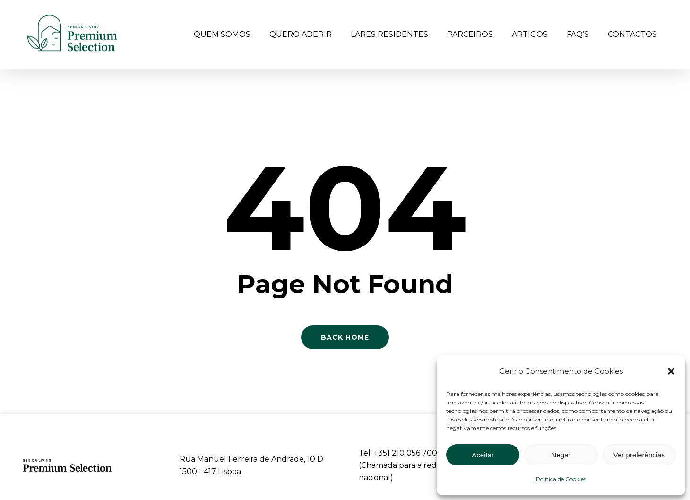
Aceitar (483, 455)
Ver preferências (639, 455)
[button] (671, 371)
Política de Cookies (561, 478)
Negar (561, 455)
